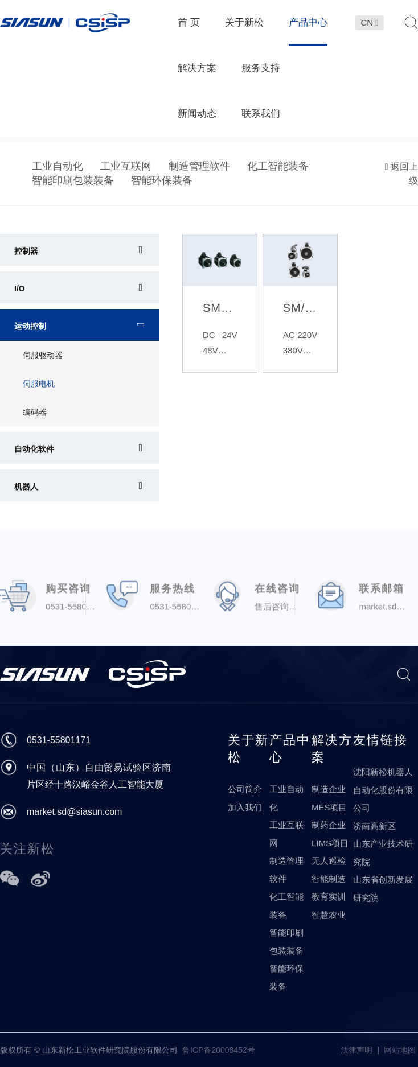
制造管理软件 (199, 166)
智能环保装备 (161, 180)
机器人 (26, 486)
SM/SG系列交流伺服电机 (300, 308)
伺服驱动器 (43, 355)
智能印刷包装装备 (73, 180)
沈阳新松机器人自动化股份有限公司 (383, 790)
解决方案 (332, 748)
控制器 (26, 251)
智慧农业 (329, 915)
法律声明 (356, 1049)
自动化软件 (34, 449)
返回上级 (401, 174)
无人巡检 (329, 861)
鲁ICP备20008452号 (218, 1049)
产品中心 (289, 748)
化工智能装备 (278, 166)
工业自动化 (57, 166)
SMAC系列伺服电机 (220, 308)
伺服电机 (39, 383)
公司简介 (245, 789)
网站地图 (400, 1049)
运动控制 (30, 326)
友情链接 (380, 740)
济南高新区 (374, 826)
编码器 (35, 412)
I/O (19, 288)
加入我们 (245, 807)
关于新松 (248, 748)
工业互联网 (125, 166)
